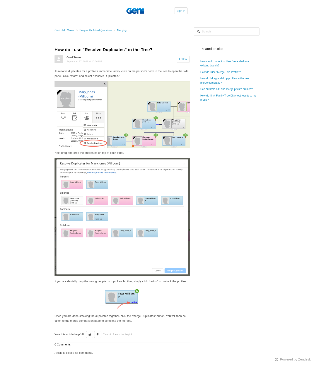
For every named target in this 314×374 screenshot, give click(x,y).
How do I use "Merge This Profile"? (220, 72)
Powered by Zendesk (295, 359)
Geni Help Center (65, 30)
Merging (121, 30)
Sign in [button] (181, 10)
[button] (89, 334)
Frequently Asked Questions (96, 30)
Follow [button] (183, 59)
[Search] (226, 31)
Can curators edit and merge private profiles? (226, 89)
